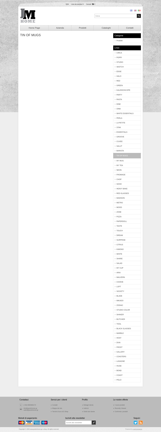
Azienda (60, 28)
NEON (119, 170)
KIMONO (120, 249)
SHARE (119, 259)
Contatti (129, 28)
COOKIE (119, 282)
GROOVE (120, 137)
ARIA (118, 273)
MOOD (119, 207)
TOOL (118, 324)
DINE (118, 104)
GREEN (119, 85)
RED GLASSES (122, 193)
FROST (119, 347)
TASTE (119, 226)
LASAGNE (120, 361)
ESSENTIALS (121, 132)
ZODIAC (119, 305)
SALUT (119, 146)
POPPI (119, 57)
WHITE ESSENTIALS (124, 113)
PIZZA (119, 217)
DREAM (119, 235)
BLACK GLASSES (123, 329)
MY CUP (119, 268)
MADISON (120, 198)
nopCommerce (137, 429)
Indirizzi (86, 408)
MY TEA (119, 165)
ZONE (118, 212)
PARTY (119, 95)
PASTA (119, 99)
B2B (67, 4)
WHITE (119, 254)
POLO (118, 380)
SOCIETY (120, 291)
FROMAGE (120, 175)
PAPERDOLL (121, 221)
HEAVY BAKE (121, 189)
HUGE (119, 366)
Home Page (34, 28)
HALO (118, 76)
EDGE (119, 71)
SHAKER (120, 315)
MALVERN (120, 277)
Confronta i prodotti (121, 411)
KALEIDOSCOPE (123, 90)
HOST (118, 338)
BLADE (119, 296)
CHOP (119, 179)
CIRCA (119, 53)
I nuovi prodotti (120, 405)
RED (118, 81)
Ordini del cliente (89, 411)
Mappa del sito (57, 408)
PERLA (119, 118)
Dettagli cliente (88, 405)
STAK (118, 127)
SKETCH (120, 67)
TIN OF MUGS (122, 156)
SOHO (119, 184)
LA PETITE (120, 123)
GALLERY (120, 352)
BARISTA (120, 151)
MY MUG (120, 161)
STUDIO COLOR (123, 310)
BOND (119, 370)
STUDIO (119, 62)
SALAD (119, 263)
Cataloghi (106, 28)
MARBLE (120, 333)
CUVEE (119, 141)
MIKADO (119, 301)
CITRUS (119, 245)
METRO (119, 203)
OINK (118, 109)
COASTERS (121, 357)
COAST (119, 375)
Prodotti (82, 28)
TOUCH (119, 231)
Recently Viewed (120, 408)
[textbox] (116, 16)
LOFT (118, 287)
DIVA (118, 343)
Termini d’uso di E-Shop (60, 411)
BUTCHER (120, 319)
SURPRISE (121, 240)
